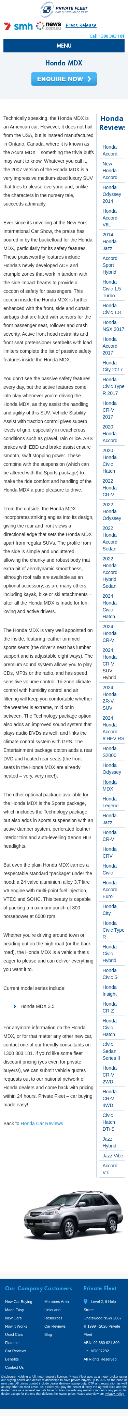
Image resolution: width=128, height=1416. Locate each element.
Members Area (56, 1302)
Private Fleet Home (64, 9)
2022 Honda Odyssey (111, 511)
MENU (64, 45)
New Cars (13, 1318)
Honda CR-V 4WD (109, 1098)
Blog (48, 1334)
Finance (11, 1343)
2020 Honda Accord (109, 433)
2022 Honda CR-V (109, 487)
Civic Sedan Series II (111, 1051)
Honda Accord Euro (109, 889)
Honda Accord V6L (109, 217)
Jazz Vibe (112, 1155)
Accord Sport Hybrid (109, 265)
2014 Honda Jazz (109, 241)
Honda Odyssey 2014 (111, 194)
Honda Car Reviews (42, 1123)
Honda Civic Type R (113, 930)
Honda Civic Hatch (109, 1027)
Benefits (12, 1359)
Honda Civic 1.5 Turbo (111, 288)
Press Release (81, 25)
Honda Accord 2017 (109, 346)
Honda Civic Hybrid (109, 953)
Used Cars (14, 1334)
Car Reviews (15, 1351)
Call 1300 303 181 (107, 36)
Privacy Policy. (115, 1393)
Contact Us (14, 1367)
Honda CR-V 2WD (109, 1074)
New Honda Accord (109, 170)
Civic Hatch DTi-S (108, 1122)
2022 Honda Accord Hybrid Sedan (109, 572)
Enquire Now (64, 79)
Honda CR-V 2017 (109, 410)
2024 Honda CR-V (109, 633)
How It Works (16, 1326)
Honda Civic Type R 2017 (113, 386)
